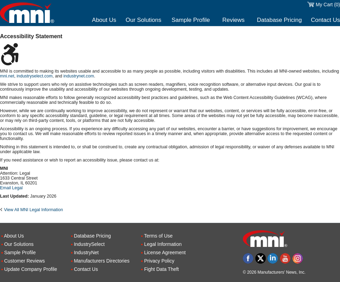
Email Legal (11, 187)
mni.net (7, 76)
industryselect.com (35, 76)
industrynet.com (78, 76)
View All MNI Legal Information (33, 209)
